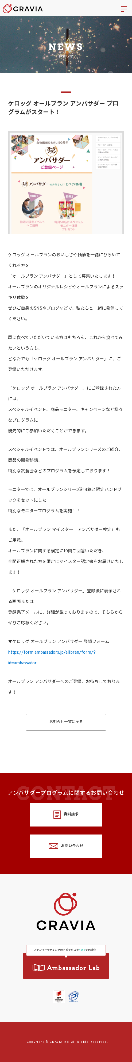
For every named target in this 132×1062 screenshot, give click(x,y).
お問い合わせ (66, 846)
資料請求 (65, 815)
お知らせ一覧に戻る (66, 722)
